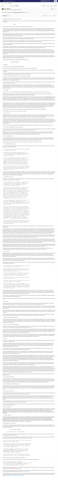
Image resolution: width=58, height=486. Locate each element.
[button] (1, 485)
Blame (48, 5)
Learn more (28, 12)
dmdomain (14, 5)
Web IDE (54, 15)
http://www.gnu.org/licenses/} (31, 474)
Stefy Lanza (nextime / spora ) (11, 9)
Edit (51, 15)
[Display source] (42, 16)
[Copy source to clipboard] (46, 16)
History (51, 5)
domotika (4, 3)
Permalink (55, 5)
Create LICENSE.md (10, 8)
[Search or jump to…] (45, 1)
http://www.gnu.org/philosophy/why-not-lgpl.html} (22, 478)
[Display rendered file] (44, 16)
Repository (12, 3)
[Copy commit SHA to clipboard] (55, 9)
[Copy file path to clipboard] (12, 15)
